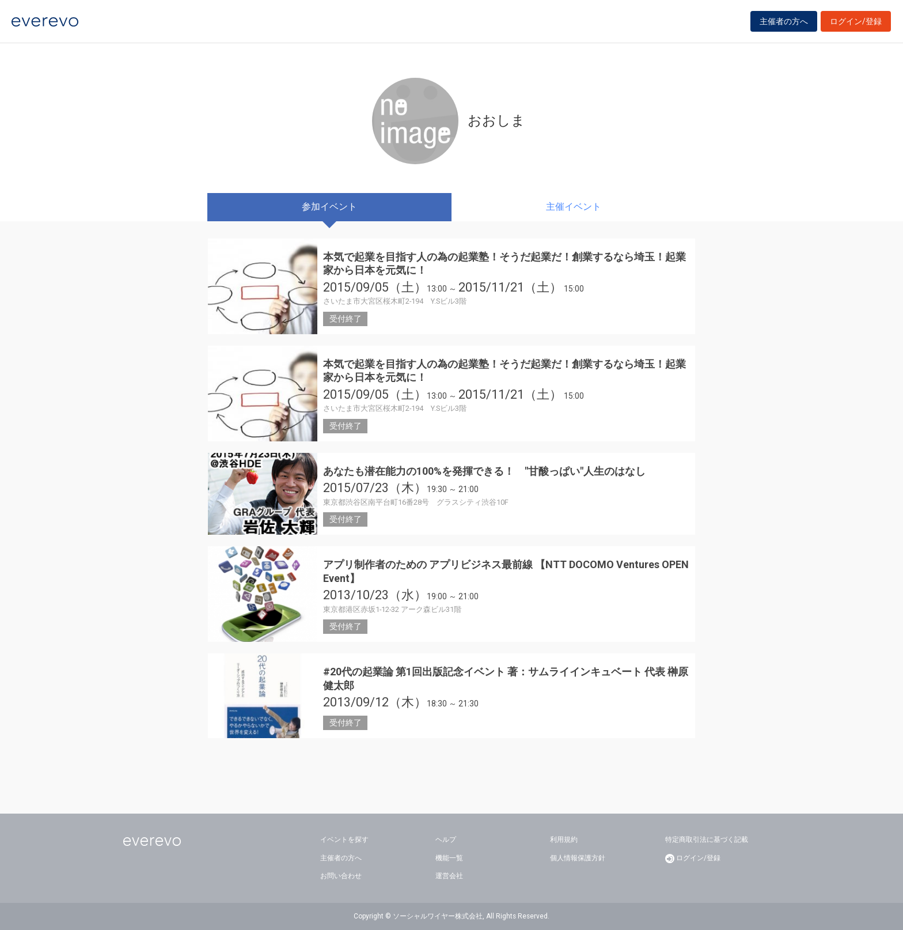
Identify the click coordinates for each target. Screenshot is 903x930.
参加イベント (329, 206)
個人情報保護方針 (577, 858)
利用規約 (564, 840)
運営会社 (449, 876)
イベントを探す (344, 840)
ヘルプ (445, 840)
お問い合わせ (341, 876)
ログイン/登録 (856, 24)
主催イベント (573, 206)
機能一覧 (449, 858)
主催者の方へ (784, 24)
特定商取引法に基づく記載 (706, 840)
